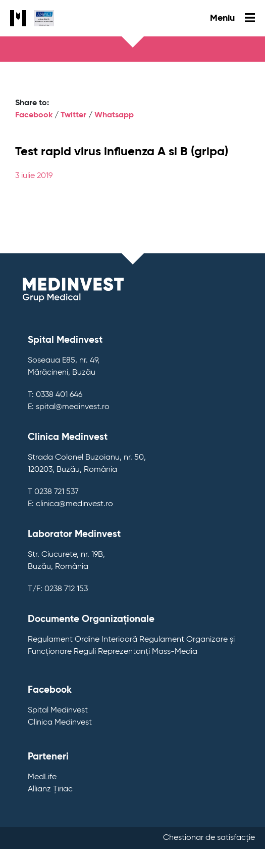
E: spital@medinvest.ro (69, 407)
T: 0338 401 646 (55, 395)
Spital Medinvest (58, 710)
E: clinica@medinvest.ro (70, 504)
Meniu (232, 18)
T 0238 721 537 (53, 492)
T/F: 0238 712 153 (58, 589)
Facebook (33, 115)
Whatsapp (114, 115)
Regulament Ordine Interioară (82, 640)
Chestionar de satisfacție (209, 838)
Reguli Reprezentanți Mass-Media (135, 652)
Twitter (73, 115)
